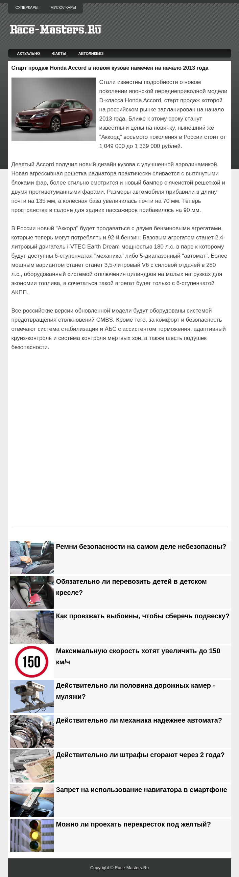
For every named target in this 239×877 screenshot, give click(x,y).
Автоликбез (91, 53)
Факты (59, 53)
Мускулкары (63, 7)
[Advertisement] (90, 371)
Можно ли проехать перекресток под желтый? (133, 824)
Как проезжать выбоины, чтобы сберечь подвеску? (143, 616)
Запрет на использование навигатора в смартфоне (141, 789)
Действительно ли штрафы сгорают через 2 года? (140, 754)
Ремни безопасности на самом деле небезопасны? (141, 546)
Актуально (28, 53)
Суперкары (27, 7)
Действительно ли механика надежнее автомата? (139, 720)
